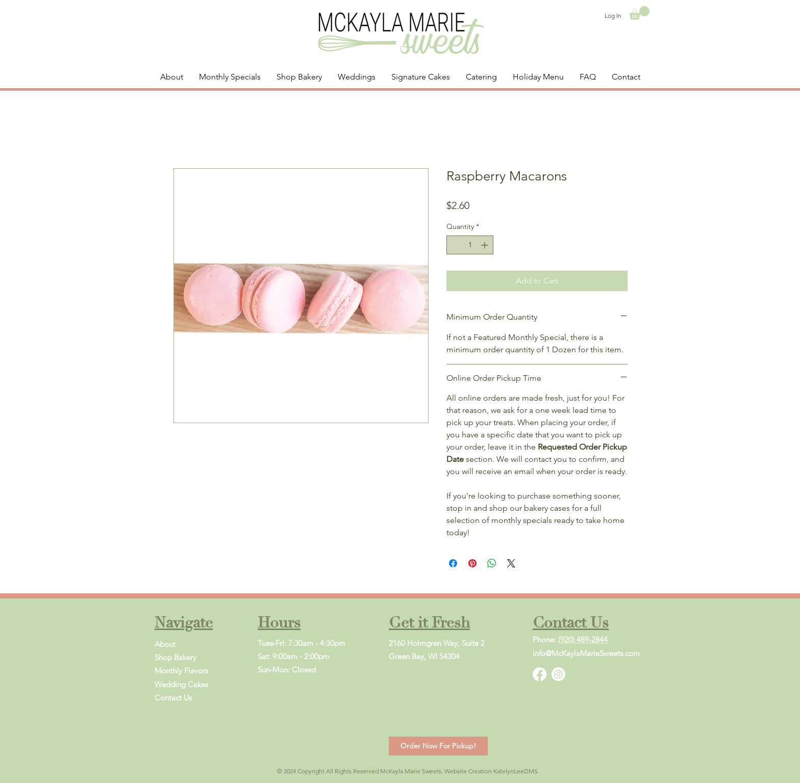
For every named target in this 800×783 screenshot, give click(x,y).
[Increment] (485, 245)
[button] (639, 13)
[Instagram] (558, 674)
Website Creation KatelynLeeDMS (491, 771)
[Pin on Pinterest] (472, 563)
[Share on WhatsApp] (492, 563)
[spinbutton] (470, 245)
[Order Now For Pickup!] (438, 746)
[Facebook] (539, 674)
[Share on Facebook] (453, 563)
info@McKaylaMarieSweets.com (586, 653)
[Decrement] (454, 245)
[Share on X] (511, 563)
